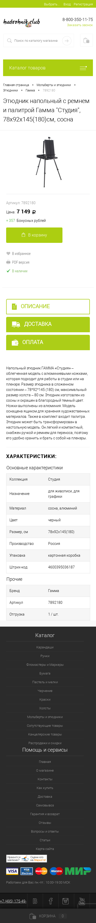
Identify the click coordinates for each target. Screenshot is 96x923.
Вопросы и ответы (45, 831)
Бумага (44, 673)
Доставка (31, 324)
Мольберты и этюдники (45, 717)
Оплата (27, 342)
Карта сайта (45, 849)
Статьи (45, 840)
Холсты (45, 708)
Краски (44, 699)
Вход (67, 4)
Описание (31, 306)
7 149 (22, 212)
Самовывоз (45, 805)
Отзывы (45, 823)
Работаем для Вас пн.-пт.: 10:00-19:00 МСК (38, 882)
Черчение (45, 691)
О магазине (45, 770)
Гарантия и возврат (45, 814)
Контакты (45, 779)
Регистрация (83, 4)
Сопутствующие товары (45, 726)
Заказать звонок (80, 25)
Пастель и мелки (45, 682)
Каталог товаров (48, 67)
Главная (45, 762)
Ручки (44, 656)
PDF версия (17, 262)
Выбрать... (52, 4)
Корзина (48, 916)
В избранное (18, 253)
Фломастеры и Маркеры (45, 665)
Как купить (45, 788)
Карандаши (45, 647)
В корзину (34, 235)
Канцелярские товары (45, 734)
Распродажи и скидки (44, 743)
